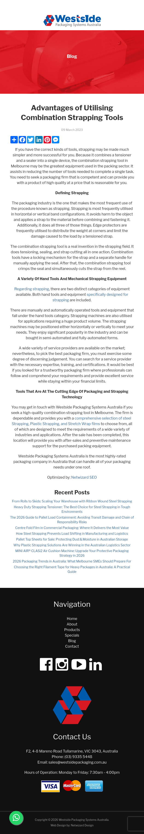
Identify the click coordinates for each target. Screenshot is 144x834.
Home (72, 618)
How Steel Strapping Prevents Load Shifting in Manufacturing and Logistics (72, 533)
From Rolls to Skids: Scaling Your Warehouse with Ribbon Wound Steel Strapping (72, 501)
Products (72, 630)
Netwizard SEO (84, 477)
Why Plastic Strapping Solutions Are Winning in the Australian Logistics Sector (71, 545)
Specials (72, 635)
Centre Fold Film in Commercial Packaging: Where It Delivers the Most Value (72, 528)
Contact (72, 646)
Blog (72, 641)
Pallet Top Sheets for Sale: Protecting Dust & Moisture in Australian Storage (72, 539)
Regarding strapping (31, 289)
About (72, 624)
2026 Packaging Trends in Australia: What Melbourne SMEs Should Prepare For (72, 561)
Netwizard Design (82, 825)
